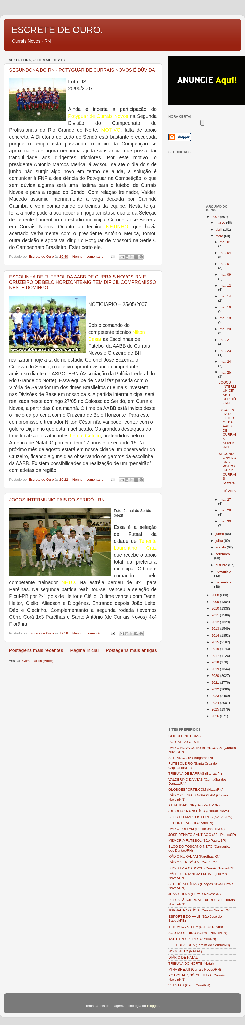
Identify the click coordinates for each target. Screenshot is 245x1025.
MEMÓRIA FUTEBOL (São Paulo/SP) (197, 840)
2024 (215, 703)
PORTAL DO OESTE (184, 742)
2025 (215, 709)
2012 (215, 622)
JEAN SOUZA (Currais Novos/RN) (194, 894)
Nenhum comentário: (88, 256)
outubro (222, 565)
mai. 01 (225, 242)
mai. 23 (225, 351)
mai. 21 (225, 340)
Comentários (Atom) (37, 661)
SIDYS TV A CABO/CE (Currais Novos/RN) (201, 868)
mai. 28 (225, 510)
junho (220, 534)
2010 (215, 608)
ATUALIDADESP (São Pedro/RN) (194, 805)
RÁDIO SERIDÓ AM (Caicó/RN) (192, 862)
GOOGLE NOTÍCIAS (184, 736)
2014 (215, 635)
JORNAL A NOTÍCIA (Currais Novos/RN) (199, 910)
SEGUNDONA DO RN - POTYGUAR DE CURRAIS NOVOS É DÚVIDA (82, 70)
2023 (215, 696)
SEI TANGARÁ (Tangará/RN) (190, 758)
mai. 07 (225, 264)
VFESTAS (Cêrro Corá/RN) (189, 985)
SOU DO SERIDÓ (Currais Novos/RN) (197, 933)
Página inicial (84, 650)
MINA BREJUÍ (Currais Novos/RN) (194, 969)
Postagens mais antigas (131, 650)
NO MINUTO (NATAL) (185, 951)
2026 (215, 716)
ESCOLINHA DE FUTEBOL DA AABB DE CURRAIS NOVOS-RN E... (227, 428)
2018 (215, 662)
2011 (215, 615)
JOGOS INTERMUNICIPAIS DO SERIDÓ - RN (57, 499)
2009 (215, 602)
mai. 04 (225, 253)
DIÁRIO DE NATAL (183, 957)
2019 (215, 669)
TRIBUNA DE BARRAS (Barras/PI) (195, 773)
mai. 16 (225, 307)
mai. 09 (225, 274)
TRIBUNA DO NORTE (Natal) (191, 963)
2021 (215, 682)
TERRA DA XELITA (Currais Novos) (195, 927)
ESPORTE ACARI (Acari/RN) (190, 823)
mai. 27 (225, 499)
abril (219, 229)
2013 (215, 628)
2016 (215, 649)
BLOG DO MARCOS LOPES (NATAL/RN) (200, 817)
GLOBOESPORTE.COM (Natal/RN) (195, 789)
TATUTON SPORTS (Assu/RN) (192, 939)
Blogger (153, 1006)
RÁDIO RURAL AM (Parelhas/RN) (194, 856)
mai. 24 (225, 361)
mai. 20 (225, 329)
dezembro (223, 582)
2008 (215, 595)
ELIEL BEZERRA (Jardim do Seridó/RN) (199, 945)
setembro (223, 554)
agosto (221, 547)
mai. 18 (225, 318)
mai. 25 (225, 372)
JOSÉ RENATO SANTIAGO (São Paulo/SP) (202, 835)
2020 (215, 676)
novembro (223, 571)
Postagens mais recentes (36, 650)
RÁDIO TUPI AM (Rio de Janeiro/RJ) (196, 829)
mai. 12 (225, 285)
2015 (215, 642)
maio (220, 236)
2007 (215, 217)
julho (220, 541)
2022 (215, 689)
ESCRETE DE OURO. (57, 30)
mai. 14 (225, 296)
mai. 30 (225, 521)
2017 (215, 656)
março (221, 222)
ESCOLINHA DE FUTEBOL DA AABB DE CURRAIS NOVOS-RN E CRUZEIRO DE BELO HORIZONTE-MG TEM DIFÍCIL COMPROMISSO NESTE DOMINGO (82, 282)
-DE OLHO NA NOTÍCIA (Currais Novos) (199, 811)
